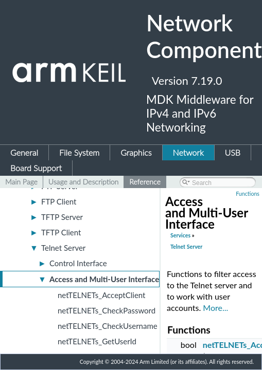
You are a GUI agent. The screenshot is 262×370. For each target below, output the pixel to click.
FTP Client (59, 201)
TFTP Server (62, 216)
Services (180, 235)
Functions (247, 193)
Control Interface (78, 263)
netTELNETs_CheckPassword (106, 310)
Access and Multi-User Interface (104, 279)
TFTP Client (61, 232)
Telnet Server (63, 247)
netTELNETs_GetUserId (97, 341)
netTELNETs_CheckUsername (108, 325)
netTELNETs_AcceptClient (101, 295)
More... (215, 307)
